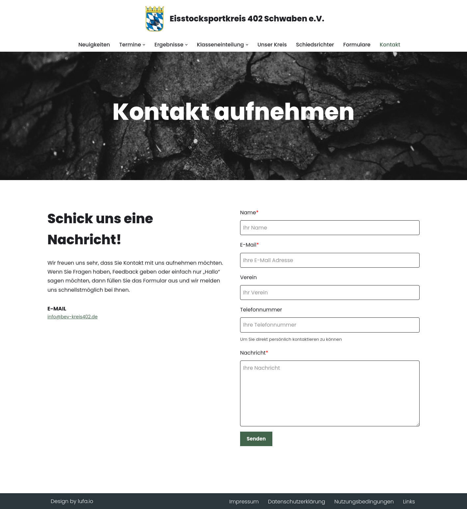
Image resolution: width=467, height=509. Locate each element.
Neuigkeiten (94, 44)
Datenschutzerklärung (296, 501)
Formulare (357, 44)
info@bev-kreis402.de (72, 316)
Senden (256, 438)
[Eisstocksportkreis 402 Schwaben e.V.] (233, 19)
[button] (144, 44)
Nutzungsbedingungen (364, 501)
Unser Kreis (272, 44)
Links (409, 501)
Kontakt (390, 44)
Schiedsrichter (315, 44)
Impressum (244, 501)
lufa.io (85, 501)
